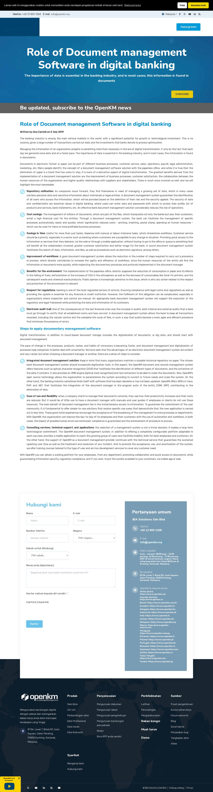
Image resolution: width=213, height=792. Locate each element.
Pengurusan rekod (107, 709)
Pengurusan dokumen (109, 704)
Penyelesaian (86, 26)
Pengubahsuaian (150, 715)
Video (174, 743)
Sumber (146, 26)
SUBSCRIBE (182, 96)
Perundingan (148, 709)
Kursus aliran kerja (181, 709)
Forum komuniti (179, 715)
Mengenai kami (75, 763)
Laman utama (52, 26)
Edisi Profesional (76, 721)
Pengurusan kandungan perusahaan (110, 723)
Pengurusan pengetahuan (111, 715)
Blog (173, 721)
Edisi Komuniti (75, 732)
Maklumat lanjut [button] (132, 5)
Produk (69, 26)
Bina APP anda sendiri (109, 736)
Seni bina (72, 704)
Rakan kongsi (128, 26)
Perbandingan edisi (78, 715)
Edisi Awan (73, 726)
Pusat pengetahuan (182, 704)
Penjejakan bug (179, 732)
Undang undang (176, 788)
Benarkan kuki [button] (198, 5)
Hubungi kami (188, 26)
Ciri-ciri (71, 709)
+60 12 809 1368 (31, 14)
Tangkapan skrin (180, 738)
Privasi (190, 788)
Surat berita (177, 726)
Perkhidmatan (107, 26)
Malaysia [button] (168, 14)
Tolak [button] (182, 5)
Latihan (145, 704)
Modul (100, 730)
